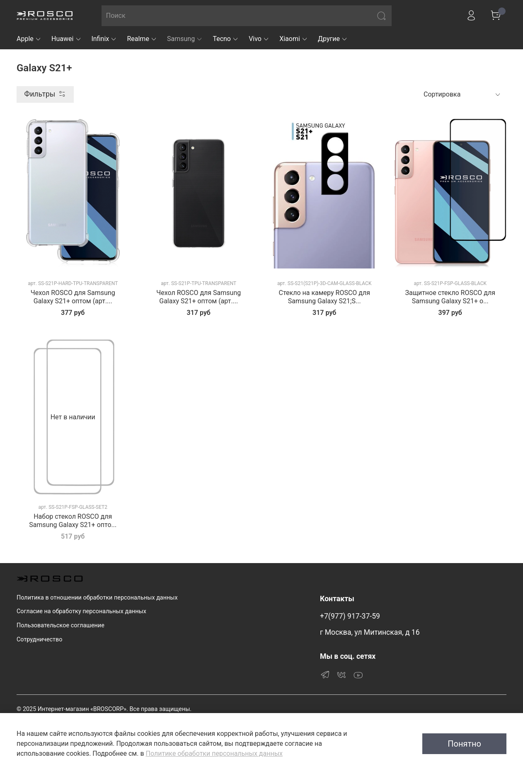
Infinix (104, 39)
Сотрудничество (39, 639)
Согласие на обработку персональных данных (81, 611)
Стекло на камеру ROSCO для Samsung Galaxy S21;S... (324, 297)
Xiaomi (293, 39)
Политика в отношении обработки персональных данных (97, 597)
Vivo (259, 39)
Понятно (464, 744)
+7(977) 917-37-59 (350, 616)
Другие (333, 39)
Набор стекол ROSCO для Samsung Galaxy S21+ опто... (72, 521)
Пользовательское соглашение (60, 625)
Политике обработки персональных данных (214, 753)
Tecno (226, 39)
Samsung (185, 39)
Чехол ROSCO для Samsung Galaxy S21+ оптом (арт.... (73, 297)
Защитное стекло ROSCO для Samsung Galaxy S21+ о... (450, 297)
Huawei (66, 39)
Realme (142, 39)
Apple (29, 39)
